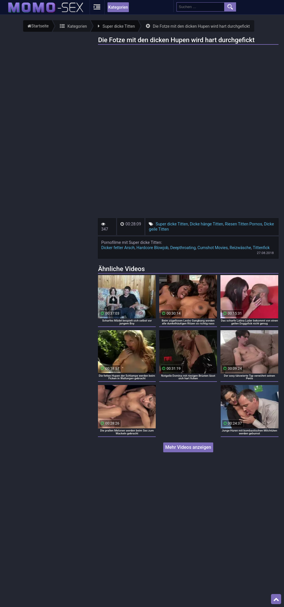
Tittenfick (261, 247)
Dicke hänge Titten (206, 224)
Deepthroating (183, 247)
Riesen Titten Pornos (243, 224)
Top (276, 599)
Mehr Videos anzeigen (188, 447)
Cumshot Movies (213, 247)
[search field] (200, 7)
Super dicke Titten (172, 224)
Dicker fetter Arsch (118, 247)
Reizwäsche (240, 247)
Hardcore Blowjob (152, 247)
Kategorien (118, 7)
